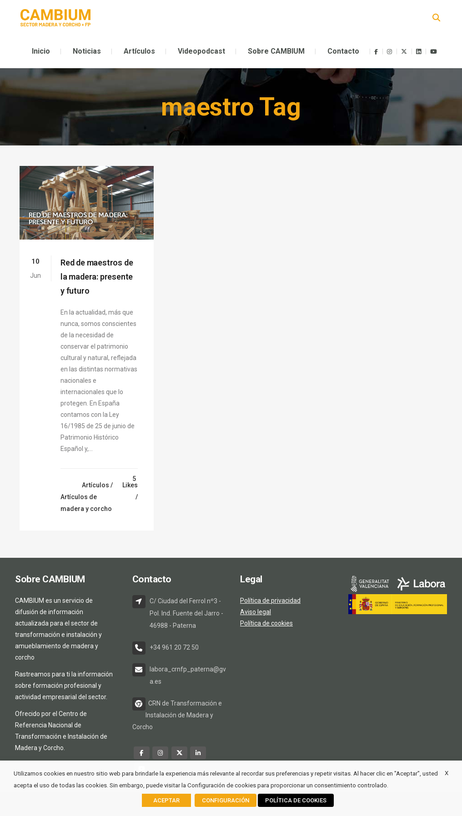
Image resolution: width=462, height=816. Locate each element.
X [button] (446, 773)
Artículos (95, 485)
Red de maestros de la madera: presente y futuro (96, 276)
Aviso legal (255, 612)
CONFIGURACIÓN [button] (225, 800)
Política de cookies (266, 623)
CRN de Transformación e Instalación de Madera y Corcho (177, 715)
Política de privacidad (270, 600)
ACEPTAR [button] (166, 800)
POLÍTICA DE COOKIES (295, 800)
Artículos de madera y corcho (86, 502)
